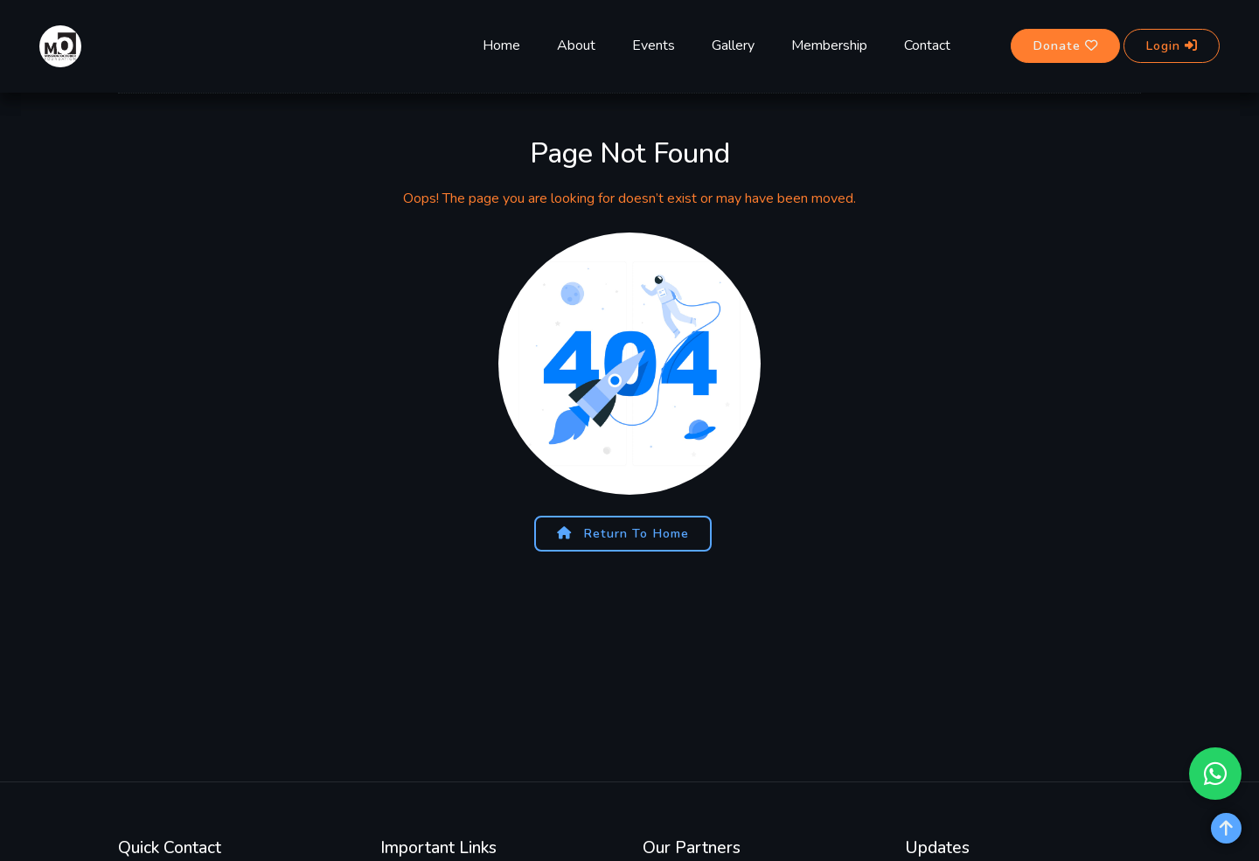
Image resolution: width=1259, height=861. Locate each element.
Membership (829, 45)
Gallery (733, 45)
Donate (1065, 45)
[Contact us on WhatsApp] (1215, 773)
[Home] (60, 44)
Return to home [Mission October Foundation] (623, 533)
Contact (927, 45)
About (576, 45)
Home (501, 45)
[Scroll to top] (1226, 828)
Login (1171, 45)
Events (653, 45)
